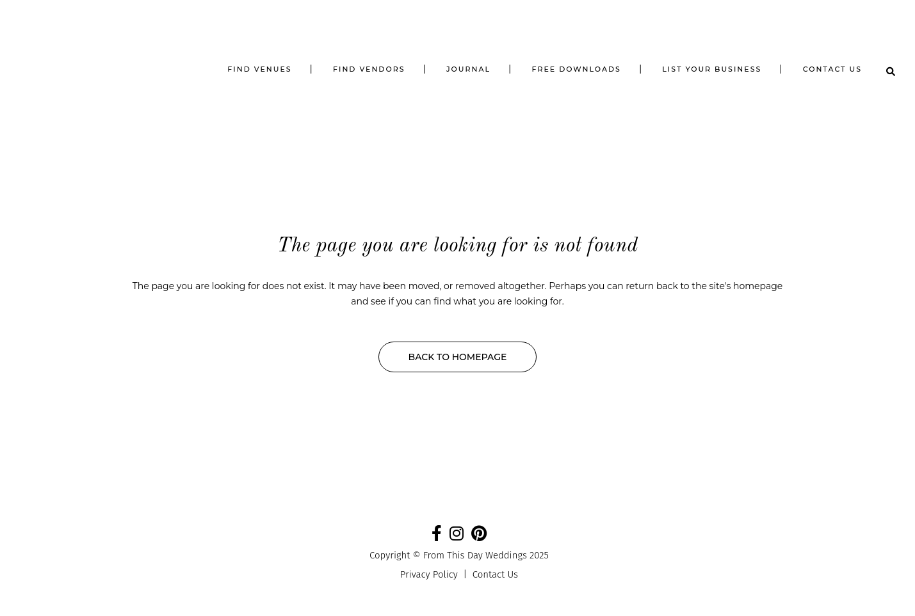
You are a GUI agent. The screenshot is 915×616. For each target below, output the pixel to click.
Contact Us (495, 574)
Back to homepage (458, 357)
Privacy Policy (429, 574)
